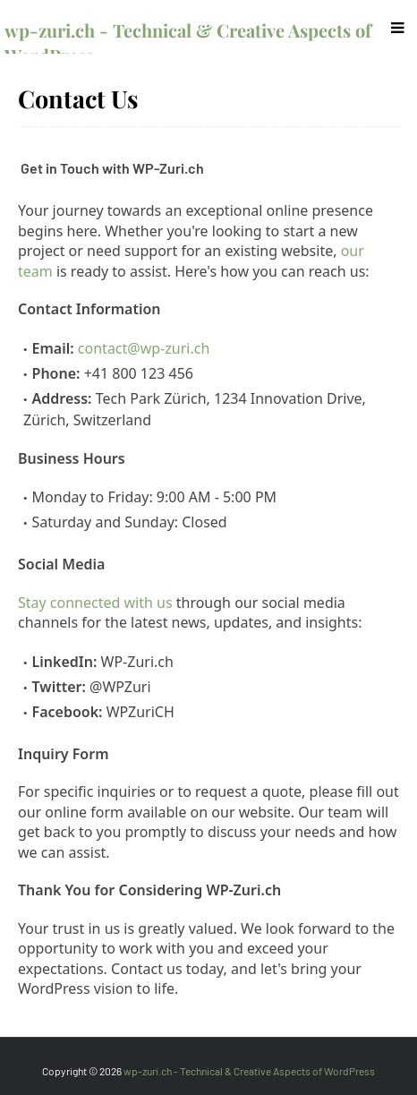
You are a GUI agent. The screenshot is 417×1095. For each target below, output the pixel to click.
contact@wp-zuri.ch (143, 348)
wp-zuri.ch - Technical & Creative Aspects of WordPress (249, 1071)
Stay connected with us (95, 602)
